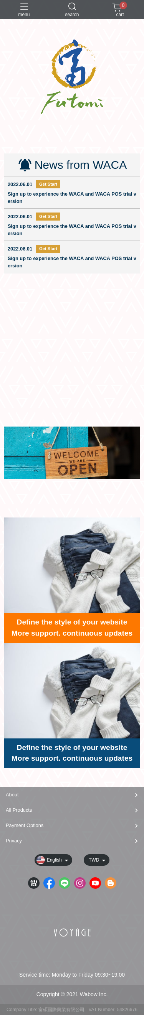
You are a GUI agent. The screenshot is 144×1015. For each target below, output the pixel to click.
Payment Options (24, 825)
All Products (19, 810)
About (12, 795)
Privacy (14, 841)
